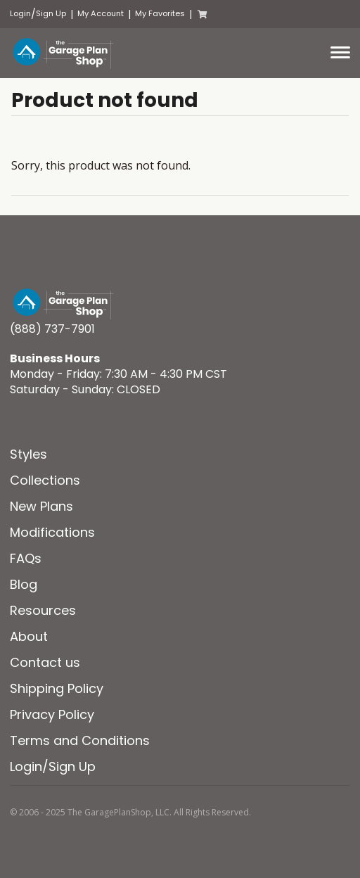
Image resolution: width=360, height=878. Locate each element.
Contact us (45, 662)
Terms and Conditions (80, 740)
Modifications (52, 532)
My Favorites (160, 14)
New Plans (41, 506)
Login (20, 14)
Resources (43, 610)
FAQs (25, 558)
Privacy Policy (52, 714)
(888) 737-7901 (52, 329)
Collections (45, 480)
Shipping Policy (56, 688)
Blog (23, 584)
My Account (100, 14)
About (29, 636)
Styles (28, 454)
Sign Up (51, 14)
